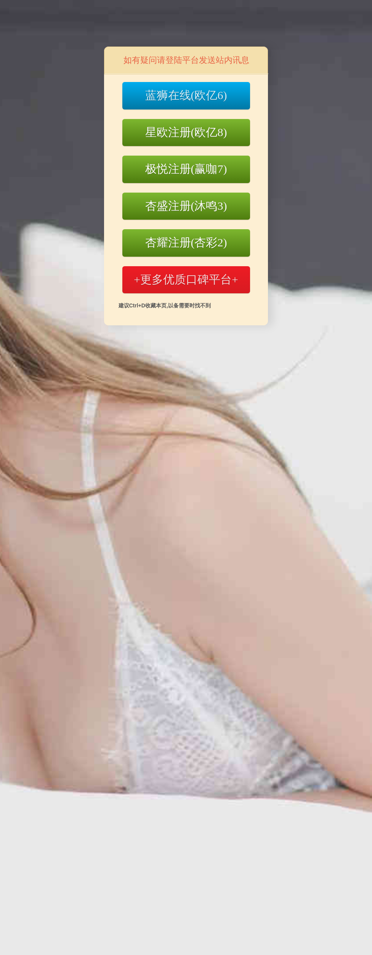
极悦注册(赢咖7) (186, 168)
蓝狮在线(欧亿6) (186, 95)
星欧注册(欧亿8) (186, 132)
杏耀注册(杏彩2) (186, 242)
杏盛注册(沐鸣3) (186, 205)
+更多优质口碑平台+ (186, 279)
